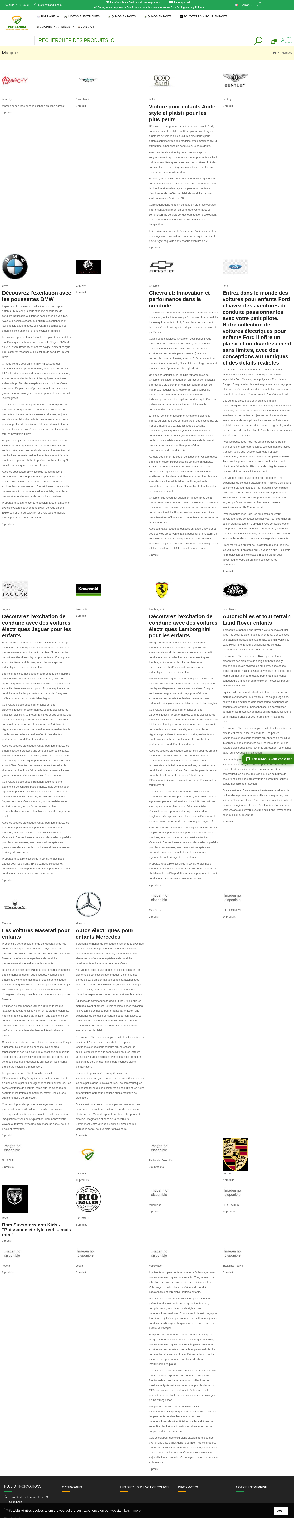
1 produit (7, 112)
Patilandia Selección (161, 1160)
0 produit (81, 105)
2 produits (8, 1272)
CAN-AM (81, 285)
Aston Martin (83, 99)
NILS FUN (8, 1160)
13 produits (229, 1211)
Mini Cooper (156, 910)
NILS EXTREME (232, 910)
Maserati (7, 923)
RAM (5, 1218)
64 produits (229, 916)
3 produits (8, 524)
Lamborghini (156, 609)
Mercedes (81, 923)
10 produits (82, 1180)
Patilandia (81, 1173)
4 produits (155, 247)
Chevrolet (154, 285)
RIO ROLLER (84, 1218)
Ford (225, 285)
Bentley (227, 99)
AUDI (152, 99)
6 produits (81, 1224)
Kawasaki (81, 609)
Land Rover (229, 609)
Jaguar (6, 609)
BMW (5, 285)
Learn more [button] (132, 1510)
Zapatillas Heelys (233, 1265)
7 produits (81, 1135)
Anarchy (7, 99)
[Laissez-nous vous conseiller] (268, 759)
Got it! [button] (281, 1510)
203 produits (156, 1166)
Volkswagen (156, 1265)
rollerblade (155, 1204)
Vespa (79, 1265)
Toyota (6, 1265)
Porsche (227, 1173)
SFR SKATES (231, 1204)
